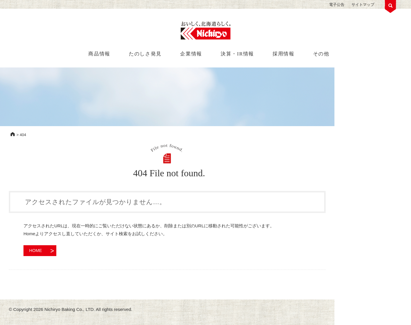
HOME (12, 134)
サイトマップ (362, 4)
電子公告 (336, 4)
